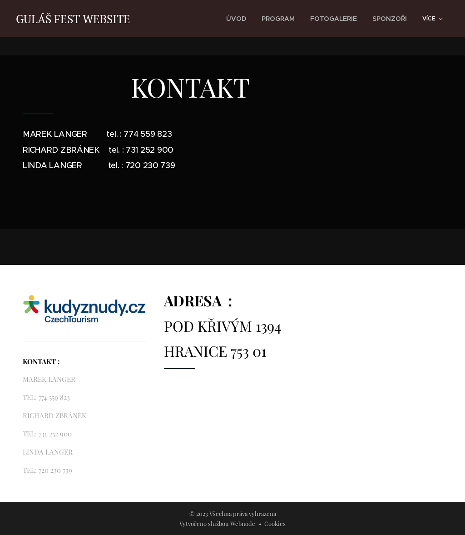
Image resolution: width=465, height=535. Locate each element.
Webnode (242, 523)
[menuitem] (254, 18)
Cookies (275, 523)
